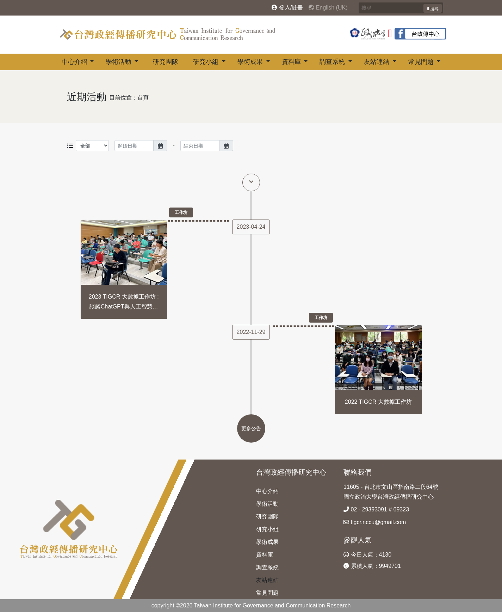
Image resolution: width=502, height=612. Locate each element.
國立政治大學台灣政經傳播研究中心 (388, 497)
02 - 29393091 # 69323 (376, 509)
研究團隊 (165, 61)
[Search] (401, 7)
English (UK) (328, 8)
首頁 (143, 98)
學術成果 (251, 61)
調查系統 (333, 61)
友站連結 (377, 61)
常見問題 (421, 61)
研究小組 (206, 61)
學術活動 (119, 61)
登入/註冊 (287, 8)
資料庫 (292, 61)
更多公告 (251, 428)
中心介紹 (75, 61)
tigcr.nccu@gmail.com (374, 522)
